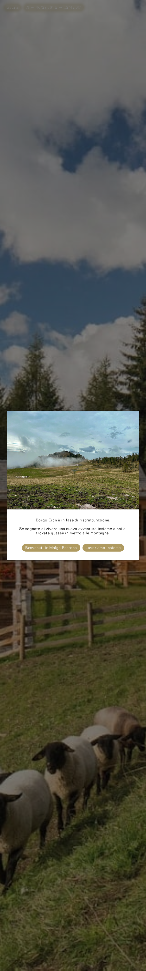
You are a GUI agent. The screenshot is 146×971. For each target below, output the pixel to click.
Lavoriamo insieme (103, 547)
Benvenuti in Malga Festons (51, 547)
